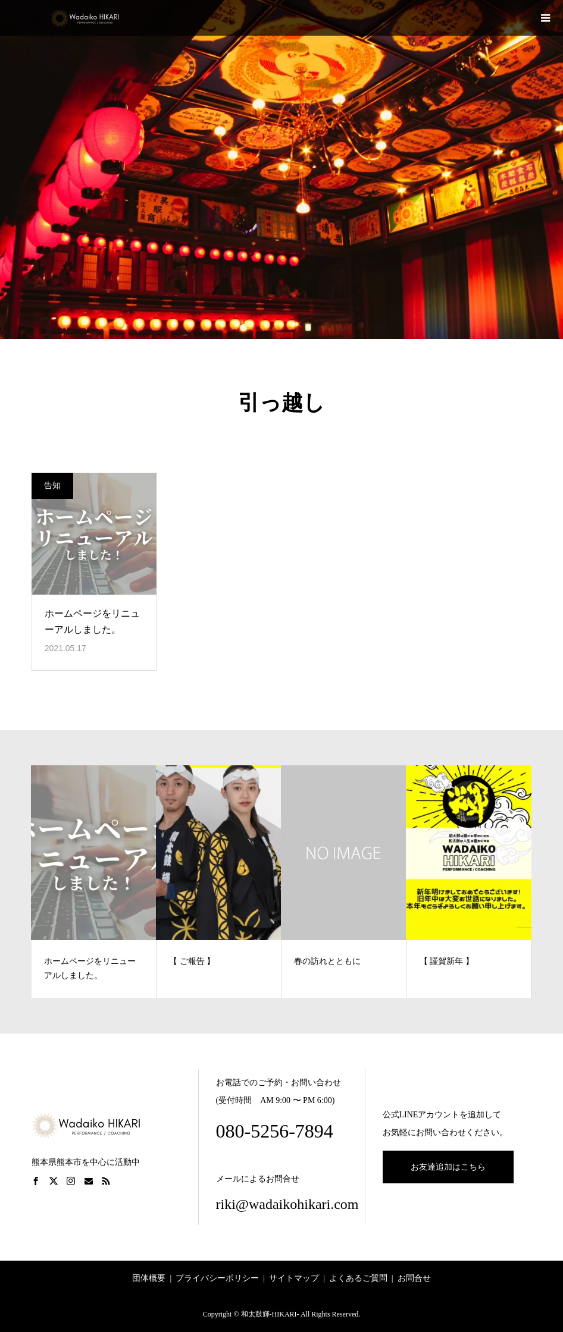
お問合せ (414, 1278)
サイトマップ (294, 1278)
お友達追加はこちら (448, 1167)
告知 (52, 485)
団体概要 (148, 1278)
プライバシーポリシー (217, 1278)
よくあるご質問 (358, 1278)
